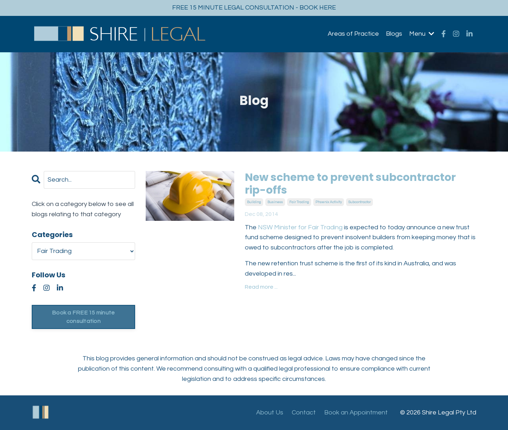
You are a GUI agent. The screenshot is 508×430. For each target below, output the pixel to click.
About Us (269, 412)
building (254, 202)
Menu (421, 33)
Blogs (394, 33)
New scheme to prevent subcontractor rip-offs (350, 183)
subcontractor (359, 202)
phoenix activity (328, 202)
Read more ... (261, 287)
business (275, 202)
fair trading (299, 202)
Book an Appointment (356, 412)
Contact (304, 412)
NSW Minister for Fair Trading (301, 227)
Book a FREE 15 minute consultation (83, 317)
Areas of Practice (353, 33)
